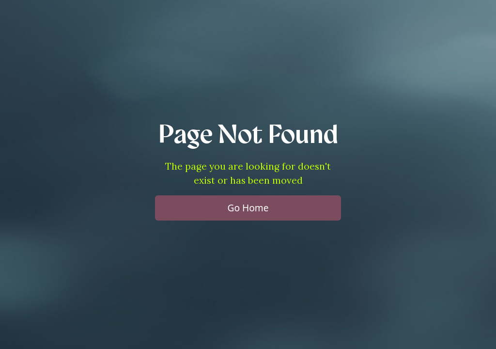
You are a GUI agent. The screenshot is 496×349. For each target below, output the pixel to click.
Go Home (247, 207)
